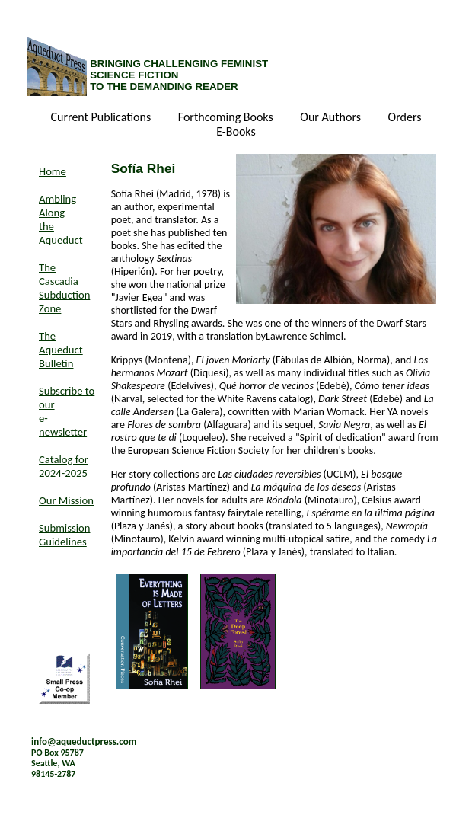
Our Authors (331, 117)
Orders (405, 117)
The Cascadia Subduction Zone (64, 287)
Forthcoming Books (227, 117)
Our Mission (66, 500)
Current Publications (102, 117)
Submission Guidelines (64, 534)
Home (52, 171)
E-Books (235, 132)
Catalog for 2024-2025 (63, 466)
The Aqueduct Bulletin (61, 349)
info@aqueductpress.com (83, 741)
